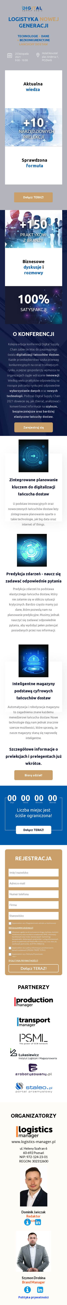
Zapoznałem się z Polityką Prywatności (35, 955)
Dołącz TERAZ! (33, 968)
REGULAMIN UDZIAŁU (20, 927)
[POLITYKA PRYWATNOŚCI (23, 960)
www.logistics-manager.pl (33, 1141)
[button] (33, 197)
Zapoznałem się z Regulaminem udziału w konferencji (34, 923)
